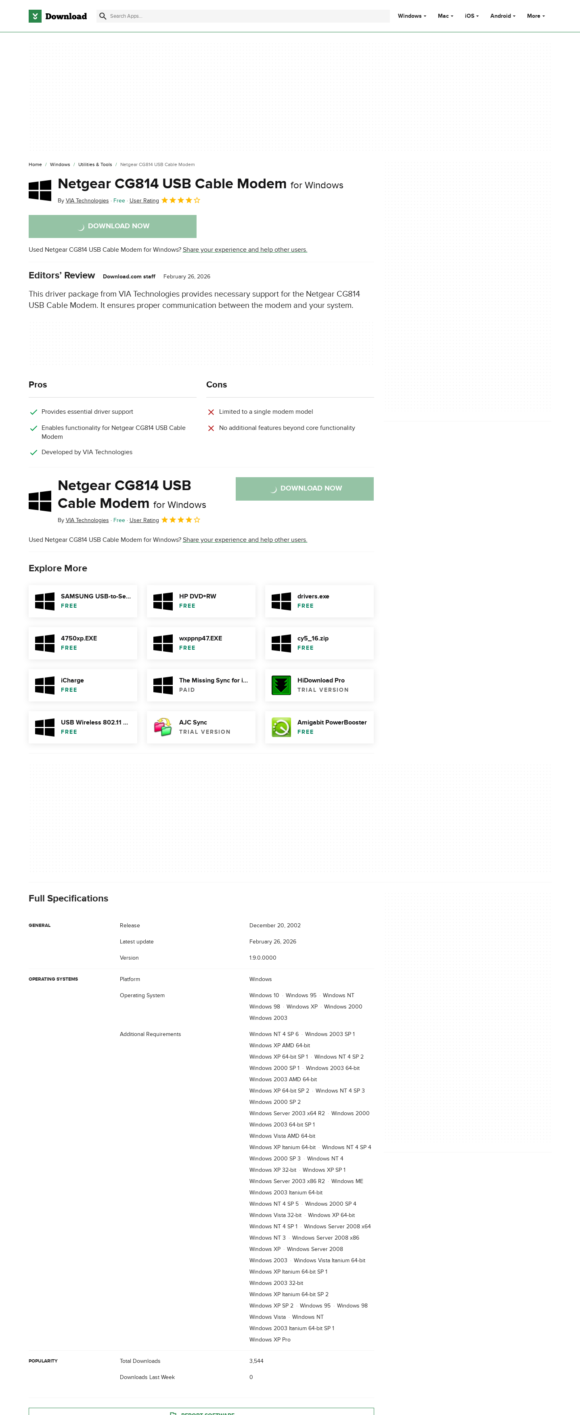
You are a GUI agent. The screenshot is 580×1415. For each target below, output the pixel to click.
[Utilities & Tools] (95, 165)
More (537, 16)
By (83, 200)
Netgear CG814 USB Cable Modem (200, 184)
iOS (469, 16)
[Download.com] (58, 16)
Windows (410, 16)
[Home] (35, 165)
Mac (443, 16)
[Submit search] (102, 16)
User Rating (165, 200)
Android (500, 16)
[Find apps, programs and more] (243, 16)
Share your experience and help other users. (245, 250)
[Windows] (60, 165)
